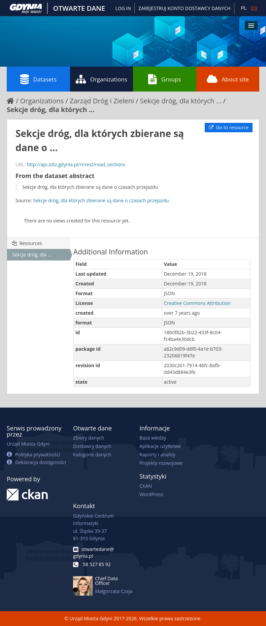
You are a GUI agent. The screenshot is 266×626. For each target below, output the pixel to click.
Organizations (101, 79)
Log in (123, 8)
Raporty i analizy (157, 454)
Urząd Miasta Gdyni (28, 444)
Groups (164, 79)
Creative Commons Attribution (197, 303)
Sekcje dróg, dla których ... (181, 100)
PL (243, 8)
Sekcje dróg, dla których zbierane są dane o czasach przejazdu (101, 200)
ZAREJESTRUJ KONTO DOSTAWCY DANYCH (184, 8)
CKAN (145, 486)
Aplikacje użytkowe (160, 446)
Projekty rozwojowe (160, 463)
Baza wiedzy (152, 437)
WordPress (151, 494)
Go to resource (228, 127)
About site (228, 79)
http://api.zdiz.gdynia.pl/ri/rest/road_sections (76, 164)
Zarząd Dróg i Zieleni (102, 100)
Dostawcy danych (92, 446)
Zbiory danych (88, 437)
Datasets (38, 79)
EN (254, 8)
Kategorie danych (92, 454)
